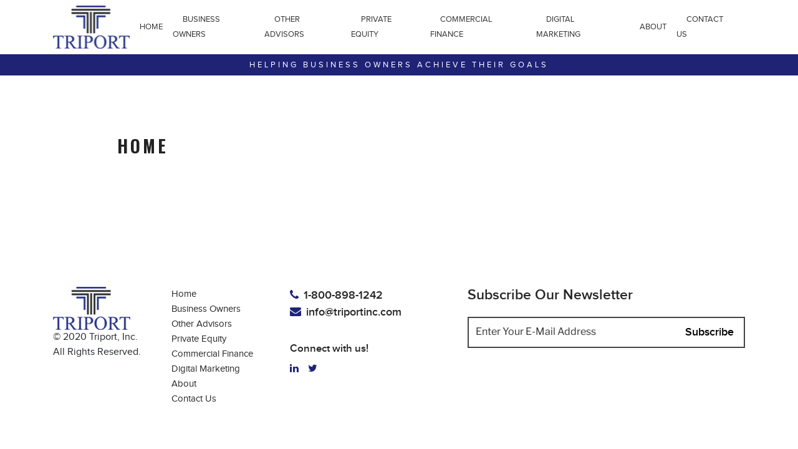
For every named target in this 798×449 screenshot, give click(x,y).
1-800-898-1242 (336, 295)
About (653, 27)
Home (151, 27)
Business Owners (196, 26)
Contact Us (699, 26)
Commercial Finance (461, 26)
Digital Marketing (558, 26)
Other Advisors (284, 26)
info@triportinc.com (345, 312)
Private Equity (371, 26)
